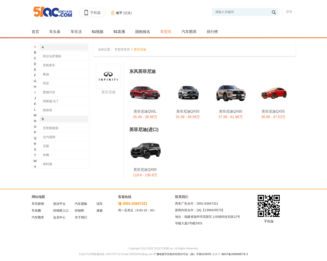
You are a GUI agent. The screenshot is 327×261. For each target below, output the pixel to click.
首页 (35, 32)
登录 (289, 11)
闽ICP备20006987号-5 (234, 254)
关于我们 (81, 217)
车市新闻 (38, 203)
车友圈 (36, 210)
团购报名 (142, 32)
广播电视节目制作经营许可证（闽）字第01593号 (182, 254)
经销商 (79, 210)
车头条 (54, 32)
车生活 (76, 32)
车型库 (166, 32)
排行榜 (212, 32)
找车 (100, 203)
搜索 (100, 210)
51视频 (98, 32)
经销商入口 (61, 210)
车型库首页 (122, 49)
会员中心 (59, 217)
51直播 (119, 32)
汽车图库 (189, 32)
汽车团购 (81, 203)
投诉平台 (59, 203)
